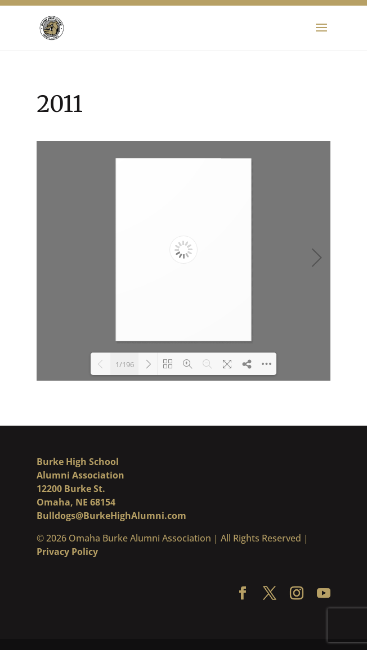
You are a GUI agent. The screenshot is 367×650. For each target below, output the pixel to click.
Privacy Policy (67, 551)
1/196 (124, 364)
